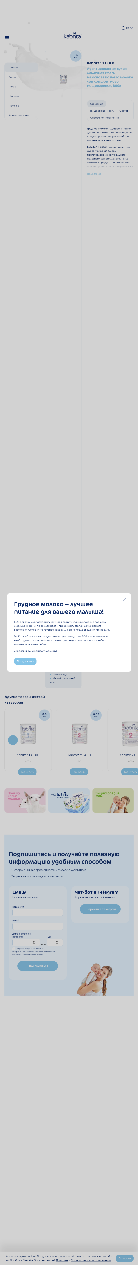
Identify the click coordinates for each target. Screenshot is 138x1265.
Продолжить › (25, 661)
